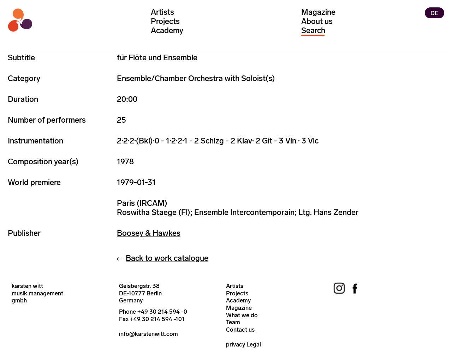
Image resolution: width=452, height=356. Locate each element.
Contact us (240, 329)
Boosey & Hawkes (148, 233)
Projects (165, 21)
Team (233, 322)
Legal (253, 344)
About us (317, 21)
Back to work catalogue (167, 258)
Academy (167, 30)
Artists (162, 12)
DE (434, 12)
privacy (235, 344)
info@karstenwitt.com (148, 333)
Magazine (318, 12)
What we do (242, 315)
